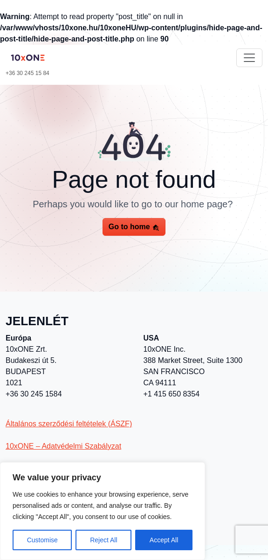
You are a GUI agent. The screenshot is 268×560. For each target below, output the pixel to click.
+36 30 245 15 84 (27, 73)
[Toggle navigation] (249, 57)
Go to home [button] (134, 227)
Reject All (103, 540)
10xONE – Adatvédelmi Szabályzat (63, 446)
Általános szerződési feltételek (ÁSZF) (69, 424)
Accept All (164, 540)
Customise (42, 540)
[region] (102, 511)
